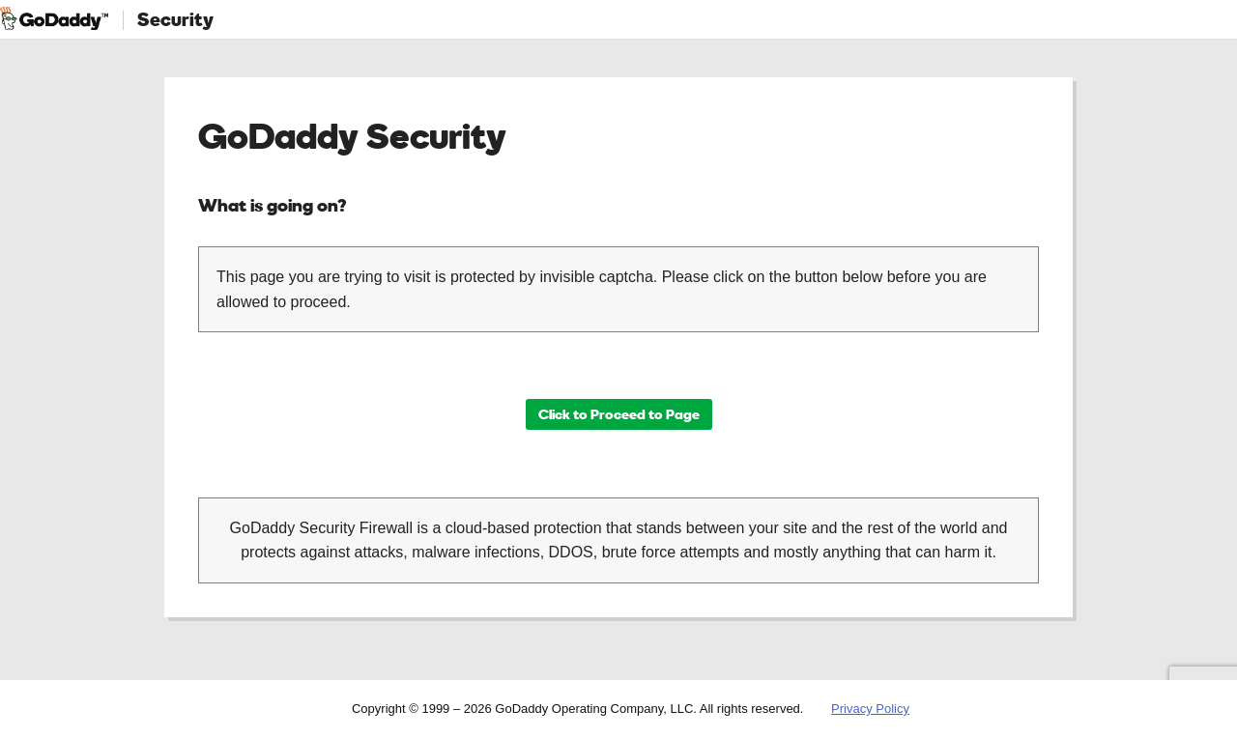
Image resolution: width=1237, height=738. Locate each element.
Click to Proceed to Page (619, 414)
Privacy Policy (870, 708)
